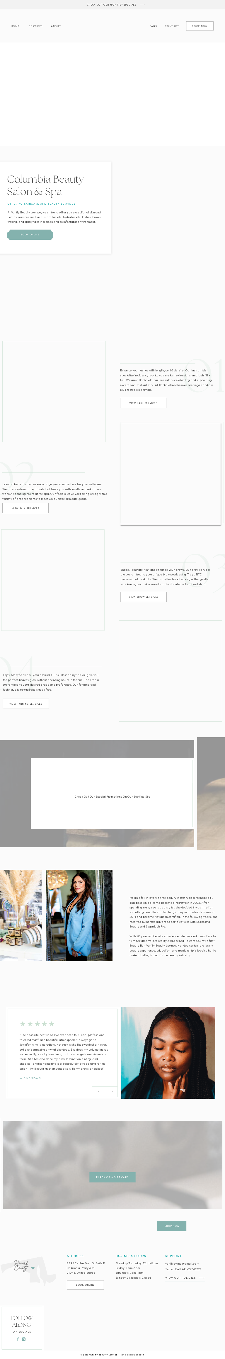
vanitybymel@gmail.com (182, 1263)
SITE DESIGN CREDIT (132, 1355)
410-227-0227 (191, 1269)
